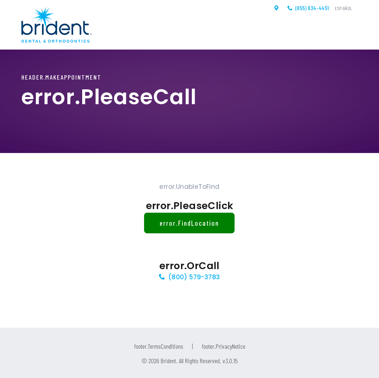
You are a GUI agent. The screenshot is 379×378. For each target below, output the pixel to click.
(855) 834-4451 (312, 7)
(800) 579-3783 (194, 277)
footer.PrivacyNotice (223, 346)
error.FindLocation (189, 223)
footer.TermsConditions (158, 346)
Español (344, 8)
